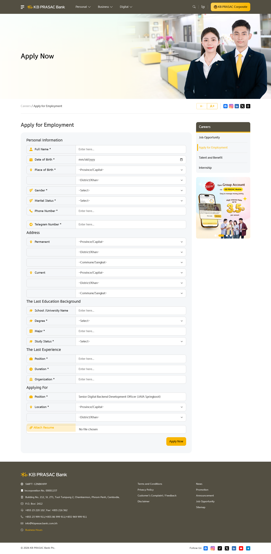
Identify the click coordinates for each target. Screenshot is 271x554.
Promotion (202, 489)
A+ (212, 106)
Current (107, 273)
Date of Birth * (107, 160)
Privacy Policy (146, 489)
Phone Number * (107, 211)
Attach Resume (41, 427)
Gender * (107, 190)
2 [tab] (221, 235)
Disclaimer (143, 501)
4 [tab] (231, 235)
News (199, 484)
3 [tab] (227, 235)
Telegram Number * (107, 224)
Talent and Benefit (210, 158)
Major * (107, 331)
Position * (107, 359)
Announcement (205, 495)
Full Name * (107, 149)
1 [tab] (215, 235)
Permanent (107, 242)
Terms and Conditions (150, 484)
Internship (205, 168)
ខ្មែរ (203, 7)
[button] (22, 7)
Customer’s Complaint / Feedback (157, 495)
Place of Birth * (107, 170)
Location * (107, 407)
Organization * (107, 379)
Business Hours (33, 530)
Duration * (107, 369)
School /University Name (107, 311)
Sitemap (200, 507)
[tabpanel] (223, 208)
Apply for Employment (213, 147)
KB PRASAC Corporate (230, 7)
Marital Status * (107, 201)
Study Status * (107, 341)
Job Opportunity (209, 137)
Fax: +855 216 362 (56, 510)
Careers (26, 106)
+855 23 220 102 (35, 510)
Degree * (107, 321)
